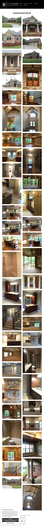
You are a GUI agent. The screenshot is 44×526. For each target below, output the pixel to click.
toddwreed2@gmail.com (22, 518)
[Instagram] (24, 521)
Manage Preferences (10, 523)
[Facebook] (22, 521)
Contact (26, 5)
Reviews (36, 3)
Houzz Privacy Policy (5, 513)
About (30, 3)
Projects (25, 3)
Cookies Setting (24, 524)
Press (20, 5)
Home (20, 3)
